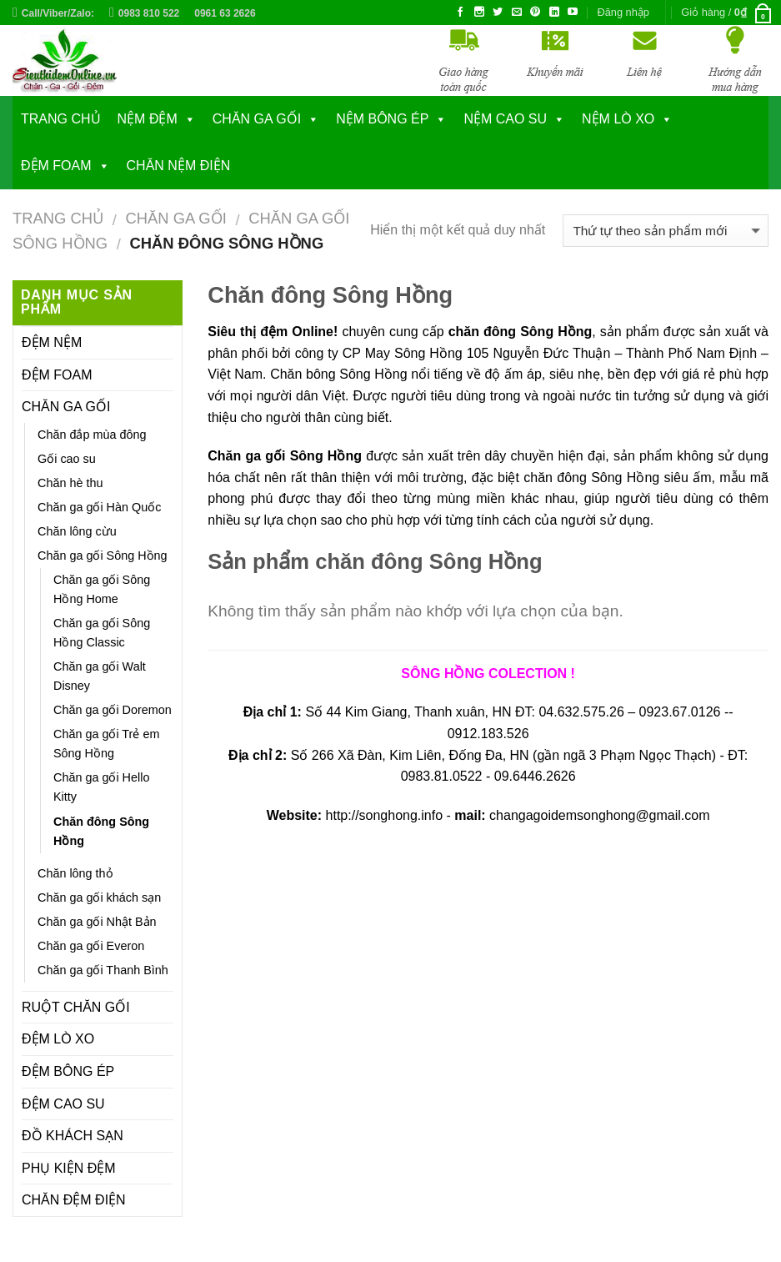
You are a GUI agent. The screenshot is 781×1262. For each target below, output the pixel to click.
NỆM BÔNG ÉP (382, 119)
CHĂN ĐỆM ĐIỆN (74, 1200)
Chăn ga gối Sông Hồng (103, 555)
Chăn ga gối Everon (91, 946)
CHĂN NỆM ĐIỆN (179, 165)
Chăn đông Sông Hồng (101, 831)
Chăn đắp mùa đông (92, 434)
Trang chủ (61, 119)
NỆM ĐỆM (148, 119)
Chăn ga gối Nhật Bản (97, 921)
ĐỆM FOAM (56, 165)
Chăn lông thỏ (75, 873)
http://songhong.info (384, 815)
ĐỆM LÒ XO (58, 1039)
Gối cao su (67, 458)
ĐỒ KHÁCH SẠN (72, 1136)
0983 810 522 (148, 13)
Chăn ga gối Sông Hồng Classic (101, 632)
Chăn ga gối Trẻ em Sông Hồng (106, 743)
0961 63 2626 (224, 13)
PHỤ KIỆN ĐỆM (69, 1168)
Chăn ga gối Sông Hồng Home (101, 589)
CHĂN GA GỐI (257, 119)
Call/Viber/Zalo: (58, 13)
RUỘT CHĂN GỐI (76, 1007)
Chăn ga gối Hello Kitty (101, 787)
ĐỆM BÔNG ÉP (68, 1071)
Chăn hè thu (70, 483)
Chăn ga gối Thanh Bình (103, 970)
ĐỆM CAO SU (63, 1104)
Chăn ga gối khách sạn (99, 897)
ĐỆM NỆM (52, 342)
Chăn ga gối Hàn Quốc (99, 507)
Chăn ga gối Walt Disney (99, 676)
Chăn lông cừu (77, 531)
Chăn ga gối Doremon (112, 709)
